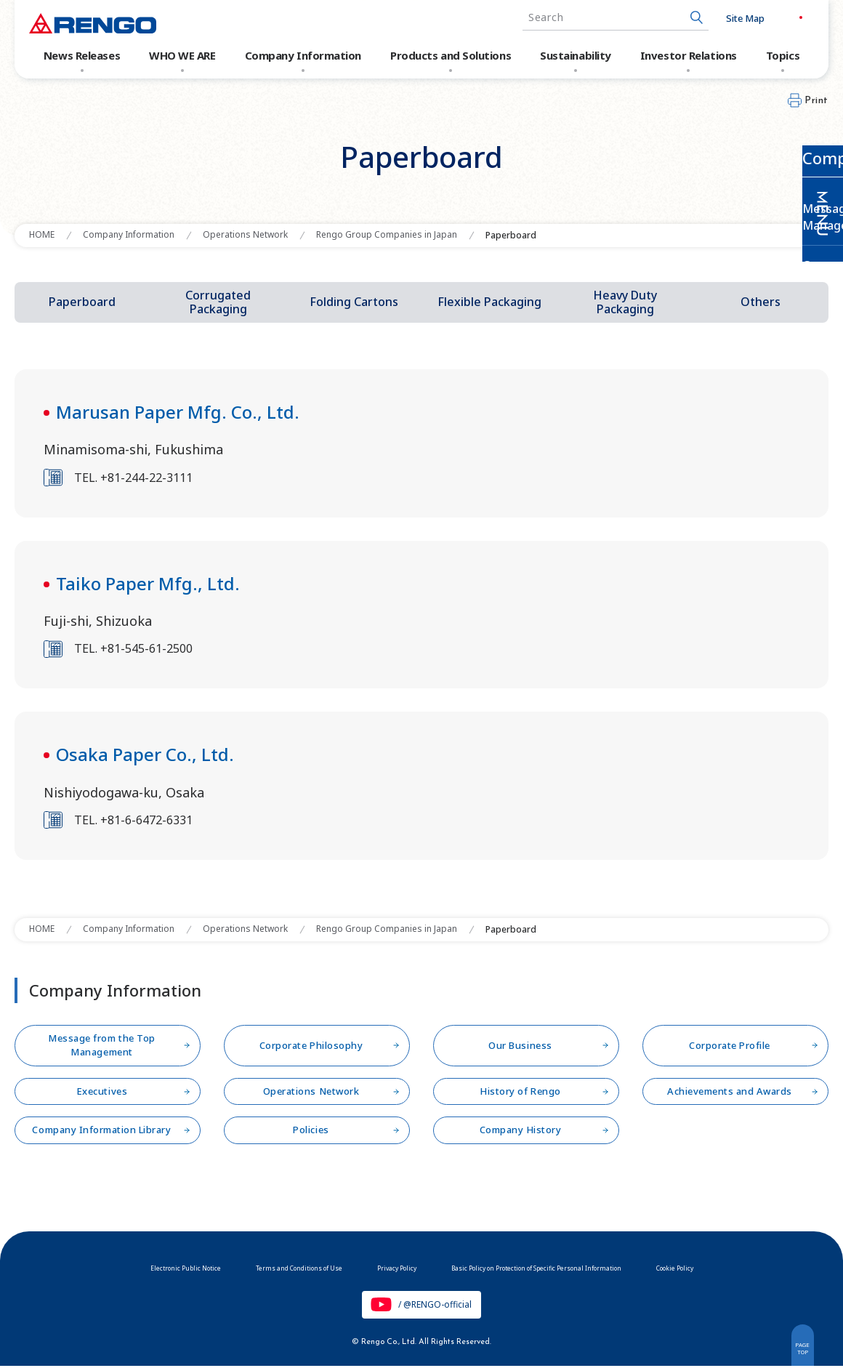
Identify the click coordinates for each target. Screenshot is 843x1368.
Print (816, 100)
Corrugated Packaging (218, 302)
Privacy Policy (379, 1267)
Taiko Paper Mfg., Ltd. (148, 583)
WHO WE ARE (182, 55)
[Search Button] (670, 18)
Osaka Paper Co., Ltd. (145, 754)
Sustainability (575, 55)
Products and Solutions (450, 55)
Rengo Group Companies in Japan (386, 234)
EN (797, 17)
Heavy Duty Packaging (625, 302)
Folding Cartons (354, 302)
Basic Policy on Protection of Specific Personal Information (570, 1267)
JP (767, 17)
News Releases (82, 55)
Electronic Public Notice (102, 1267)
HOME (42, 234)
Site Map (719, 18)
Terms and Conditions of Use (251, 1267)
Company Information (303, 55)
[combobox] (589, 18)
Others (761, 302)
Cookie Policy (762, 1267)
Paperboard (82, 302)
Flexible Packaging (489, 302)
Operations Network (245, 234)
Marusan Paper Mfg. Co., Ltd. (177, 412)
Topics (782, 55)
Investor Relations (688, 55)
